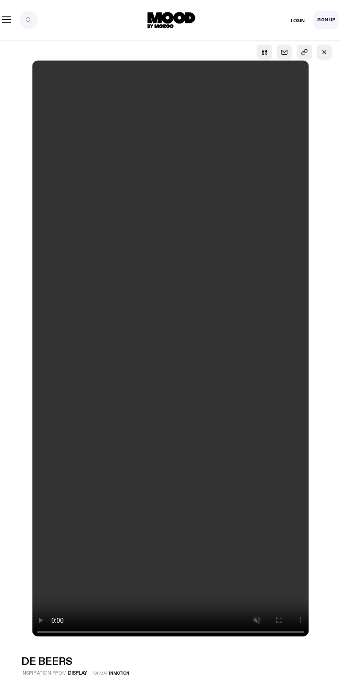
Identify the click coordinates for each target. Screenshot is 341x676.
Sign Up (326, 20)
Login (298, 21)
